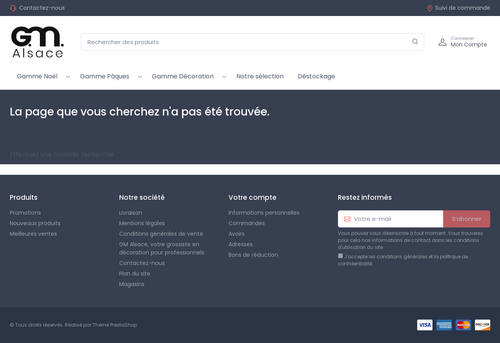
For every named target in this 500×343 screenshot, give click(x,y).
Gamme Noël (37, 76)
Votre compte (253, 197)
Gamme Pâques (104, 76)
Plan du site (134, 273)
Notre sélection (260, 76)
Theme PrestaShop (115, 325)
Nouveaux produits (35, 223)
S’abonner (466, 219)
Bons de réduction (253, 255)
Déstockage (316, 76)
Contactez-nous (42, 8)
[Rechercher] (415, 42)
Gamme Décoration (183, 76)
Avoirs (237, 234)
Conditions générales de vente (161, 234)
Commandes (247, 223)
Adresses (241, 244)
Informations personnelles (264, 213)
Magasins (132, 284)
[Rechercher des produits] (252, 42)
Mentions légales (142, 223)
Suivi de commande (458, 8)
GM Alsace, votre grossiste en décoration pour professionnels (161, 248)
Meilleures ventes (33, 234)
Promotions (25, 213)
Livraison (130, 213)
